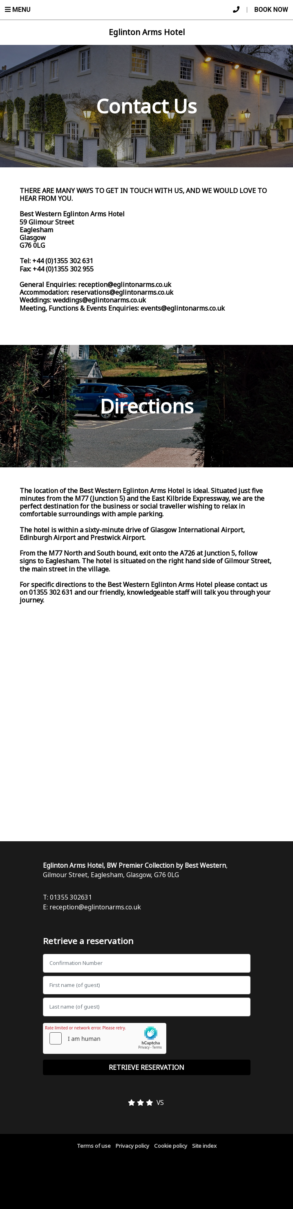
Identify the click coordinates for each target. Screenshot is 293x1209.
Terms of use (94, 1145)
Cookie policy (170, 1145)
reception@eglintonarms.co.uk (95, 906)
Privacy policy (132, 1145)
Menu (18, 9)
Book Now (271, 9)
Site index (204, 1145)
